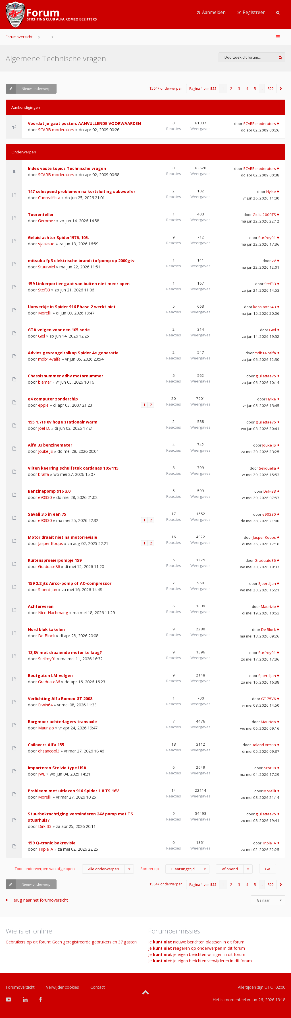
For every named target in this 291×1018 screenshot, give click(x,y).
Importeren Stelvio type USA (57, 767)
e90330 (45, 497)
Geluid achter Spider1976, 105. (58, 237)
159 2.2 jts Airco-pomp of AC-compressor (69, 583)
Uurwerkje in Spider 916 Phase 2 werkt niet (72, 306)
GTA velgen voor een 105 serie (59, 329)
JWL (41, 774)
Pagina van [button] (202, 88)
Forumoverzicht (19, 36)
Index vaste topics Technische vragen (67, 168)
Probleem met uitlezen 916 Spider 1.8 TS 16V (73, 790)
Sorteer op (174, 869)
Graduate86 (49, 566)
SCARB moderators (56, 129)
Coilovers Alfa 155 (46, 744)
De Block (46, 635)
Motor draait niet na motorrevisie (62, 537)
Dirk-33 (269, 491)
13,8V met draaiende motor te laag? (65, 652)
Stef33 (44, 290)
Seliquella (267, 468)
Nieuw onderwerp (28, 89)
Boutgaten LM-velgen (50, 675)
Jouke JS (45, 451)
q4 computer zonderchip (53, 399)
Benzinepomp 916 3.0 (49, 491)
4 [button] (247, 88)
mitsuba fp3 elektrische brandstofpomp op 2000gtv (81, 260)
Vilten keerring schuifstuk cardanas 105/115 (73, 468)
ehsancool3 (48, 751)
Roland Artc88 (264, 744)
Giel (41, 336)
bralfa (43, 474)
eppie (43, 405)
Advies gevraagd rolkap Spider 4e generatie (73, 352)
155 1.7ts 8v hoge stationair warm (62, 422)
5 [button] (255, 88)
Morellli (44, 313)
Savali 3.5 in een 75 (47, 514)
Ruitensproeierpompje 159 (55, 560)
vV (274, 260)
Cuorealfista (49, 197)
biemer (44, 382)
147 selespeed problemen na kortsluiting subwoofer (81, 191)
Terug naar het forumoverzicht (39, 900)
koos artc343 (264, 306)
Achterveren (40, 606)
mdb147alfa (49, 359)
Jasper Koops (50, 543)
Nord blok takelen (46, 629)
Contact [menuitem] (97, 987)
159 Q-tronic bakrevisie (52, 843)
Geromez (46, 220)
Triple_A (45, 849)
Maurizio (268, 606)
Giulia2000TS (264, 214)
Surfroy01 (267, 237)
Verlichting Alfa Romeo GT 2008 (60, 698)
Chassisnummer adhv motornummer (65, 376)
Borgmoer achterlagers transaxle (62, 721)
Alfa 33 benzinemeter (50, 445)
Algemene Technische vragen (56, 58)
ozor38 (269, 767)
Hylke (271, 191)
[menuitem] (211, 12)
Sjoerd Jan (47, 589)
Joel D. (44, 428)
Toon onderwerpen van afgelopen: (74, 869)
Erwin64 (45, 705)
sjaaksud (46, 243)
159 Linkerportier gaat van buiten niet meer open (79, 283)
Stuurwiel (46, 267)
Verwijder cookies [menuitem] (62, 987)
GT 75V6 (268, 698)
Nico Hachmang (53, 612)
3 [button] (239, 88)
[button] (281, 88)
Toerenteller (41, 214)
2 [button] (231, 88)
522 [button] (271, 88)
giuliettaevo (265, 376)
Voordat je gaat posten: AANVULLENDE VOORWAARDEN (84, 123)
